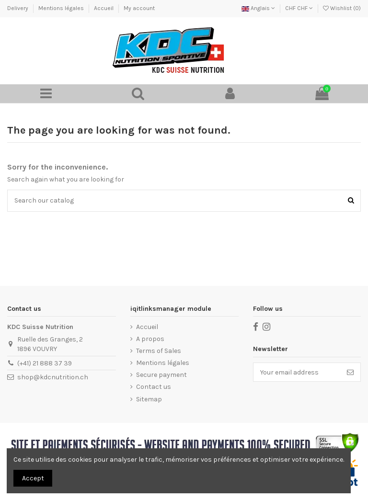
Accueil (104, 8)
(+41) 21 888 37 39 (44, 363)
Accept (33, 478)
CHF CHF (299, 8)
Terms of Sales (158, 351)
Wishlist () (342, 8)
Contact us (153, 387)
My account (139, 8)
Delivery (18, 8)
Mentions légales (61, 8)
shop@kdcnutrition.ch (52, 377)
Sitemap (149, 399)
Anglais (258, 8)
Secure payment (161, 375)
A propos (150, 339)
